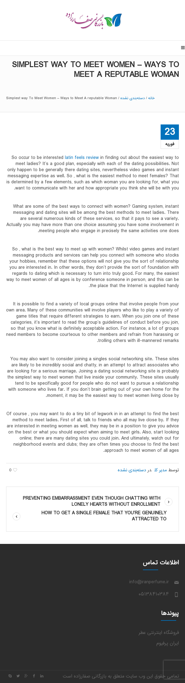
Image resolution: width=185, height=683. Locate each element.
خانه (151, 98)
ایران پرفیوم (167, 643)
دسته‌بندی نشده (132, 98)
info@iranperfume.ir (149, 582)
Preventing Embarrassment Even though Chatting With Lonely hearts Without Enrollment (91, 501)
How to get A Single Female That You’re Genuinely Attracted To (103, 516)
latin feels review (82, 158)
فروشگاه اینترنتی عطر (159, 633)
